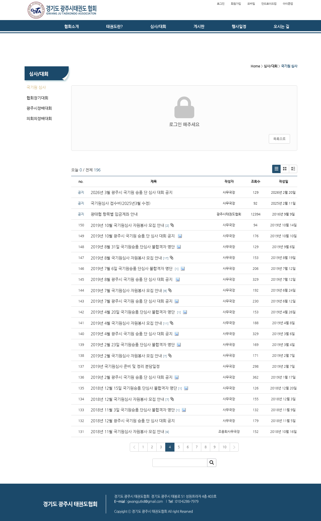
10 (224, 447)
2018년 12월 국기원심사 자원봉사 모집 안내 (127, 399)
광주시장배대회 (39, 108)
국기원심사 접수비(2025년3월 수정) (120, 203)
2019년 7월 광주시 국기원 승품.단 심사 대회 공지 (132, 301)
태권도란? (114, 26)
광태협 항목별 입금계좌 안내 (114, 214)
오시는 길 (281, 26)
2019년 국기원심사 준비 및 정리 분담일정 (125, 366)
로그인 (220, 3)
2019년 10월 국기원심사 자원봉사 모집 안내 (127, 225)
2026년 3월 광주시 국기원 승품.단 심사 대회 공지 (132, 192)
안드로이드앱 (268, 3)
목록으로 (279, 139)
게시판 (198, 26)
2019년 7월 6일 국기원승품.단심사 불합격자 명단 (132, 268)
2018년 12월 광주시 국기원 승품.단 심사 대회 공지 (133, 420)
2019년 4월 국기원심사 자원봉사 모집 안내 (126, 323)
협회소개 (71, 26)
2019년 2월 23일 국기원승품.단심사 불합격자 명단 (133, 344)
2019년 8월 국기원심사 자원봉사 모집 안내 (126, 258)
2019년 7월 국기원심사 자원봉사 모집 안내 (126, 290)
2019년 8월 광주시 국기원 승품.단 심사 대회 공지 (132, 279)
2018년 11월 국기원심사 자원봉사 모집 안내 (127, 431)
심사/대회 (158, 26)
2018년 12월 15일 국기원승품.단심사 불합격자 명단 (134, 388)
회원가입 (236, 3)
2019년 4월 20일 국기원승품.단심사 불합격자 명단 (133, 312)
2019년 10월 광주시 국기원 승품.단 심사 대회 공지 (133, 236)
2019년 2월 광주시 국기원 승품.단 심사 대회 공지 (132, 377)
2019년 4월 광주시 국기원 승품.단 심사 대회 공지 (132, 333)
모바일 (251, 3)
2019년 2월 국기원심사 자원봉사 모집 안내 (126, 355)
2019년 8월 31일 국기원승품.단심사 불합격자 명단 (133, 246)
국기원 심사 (36, 87)
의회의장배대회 (39, 118)
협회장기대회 (37, 98)
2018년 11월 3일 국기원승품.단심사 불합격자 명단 (133, 410)
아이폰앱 (288, 3)
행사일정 (239, 26)
